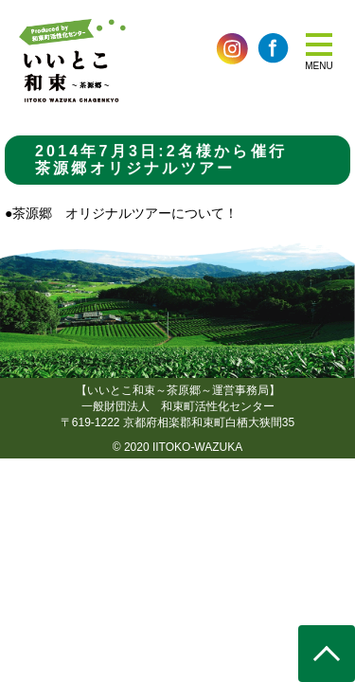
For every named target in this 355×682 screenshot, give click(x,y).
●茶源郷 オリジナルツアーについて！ (121, 213)
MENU (318, 66)
